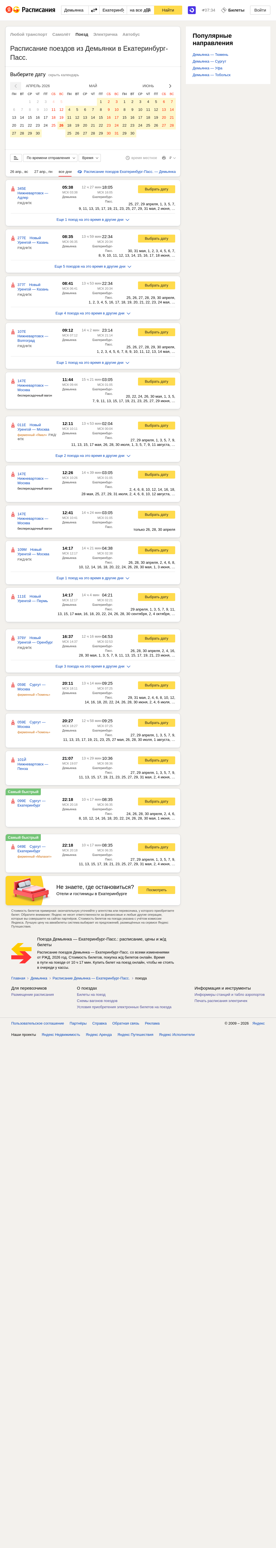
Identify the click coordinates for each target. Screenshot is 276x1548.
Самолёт (61, 34)
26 (61, 125)
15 (30, 117)
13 (14, 117)
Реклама (152, 1023)
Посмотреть (156, 890)
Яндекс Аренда (99, 1034)
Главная (18, 978)
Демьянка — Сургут (209, 61)
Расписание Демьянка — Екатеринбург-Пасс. (91, 978)
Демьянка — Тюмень (210, 54)
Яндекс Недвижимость (61, 1034)
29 (30, 133)
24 (46, 125)
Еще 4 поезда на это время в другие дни (92, 313)
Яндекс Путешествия (135, 1034)
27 (14, 133)
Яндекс (258, 1023)
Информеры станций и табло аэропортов (230, 994)
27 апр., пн (43, 171)
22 (30, 125)
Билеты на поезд (91, 994)
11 (53, 109)
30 (38, 133)
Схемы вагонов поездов (97, 1001)
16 (38, 117)
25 (53, 125)
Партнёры (78, 1023)
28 (22, 133)
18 (53, 117)
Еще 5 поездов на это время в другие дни (93, 266)
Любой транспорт (28, 34)
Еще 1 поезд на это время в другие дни (93, 219)
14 (22, 117)
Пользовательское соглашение (37, 1023)
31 (117, 133)
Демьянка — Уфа (207, 68)
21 (22, 125)
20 (14, 125)
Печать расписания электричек (221, 1001)
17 (46, 117)
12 (61, 109)
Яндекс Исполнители (177, 1034)
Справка (99, 1023)
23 (38, 125)
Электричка (105, 34)
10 (46, 109)
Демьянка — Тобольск (211, 75)
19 (61, 117)
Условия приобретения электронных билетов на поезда (124, 1007)
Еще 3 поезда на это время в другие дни (92, 666)
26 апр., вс (19, 171)
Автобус (131, 34)
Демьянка (69, 197)
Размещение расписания (32, 994)
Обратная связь (125, 1023)
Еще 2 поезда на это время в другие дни (92, 455)
